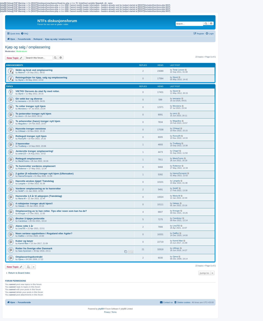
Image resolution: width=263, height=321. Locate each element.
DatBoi (21, 236)
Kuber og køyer (24, 241)
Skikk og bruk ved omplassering (34, 70)
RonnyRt (22, 138)
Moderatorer (21, 51)
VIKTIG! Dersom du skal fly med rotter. (38, 91)
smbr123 (22, 153)
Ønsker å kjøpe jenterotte (30, 218)
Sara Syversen (24, 251)
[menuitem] (24, 33)
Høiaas (21, 206)
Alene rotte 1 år (24, 226)
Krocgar (21, 213)
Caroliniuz (22, 221)
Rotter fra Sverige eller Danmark (34, 248)
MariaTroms (23, 161)
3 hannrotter (23, 143)
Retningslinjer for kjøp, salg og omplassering (41, 77)
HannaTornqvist (25, 176)
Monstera (22, 109)
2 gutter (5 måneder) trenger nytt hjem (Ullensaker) (44, 173)
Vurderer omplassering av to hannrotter (38, 188)
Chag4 (176, 151)
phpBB (101, 309)
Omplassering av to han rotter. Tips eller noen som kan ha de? (51, 211)
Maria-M (22, 198)
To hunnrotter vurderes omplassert (36, 166)
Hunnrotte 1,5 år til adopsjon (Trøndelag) (39, 196)
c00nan (176, 248)
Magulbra (22, 124)
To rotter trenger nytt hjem (31, 106)
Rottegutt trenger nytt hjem (31, 136)
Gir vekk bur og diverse (29, 98)
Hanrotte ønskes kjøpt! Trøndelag (35, 181)
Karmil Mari (23, 243)
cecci (20, 116)
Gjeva (21, 259)
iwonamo (22, 101)
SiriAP (21, 191)
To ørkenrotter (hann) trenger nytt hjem (38, 121)
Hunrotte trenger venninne (31, 128)
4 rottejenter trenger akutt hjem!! (34, 203)
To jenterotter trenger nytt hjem (33, 113)
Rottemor (22, 168)
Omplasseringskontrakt (29, 256)
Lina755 (21, 228)
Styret (21, 80)
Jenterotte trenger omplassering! (34, 151)
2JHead (21, 131)
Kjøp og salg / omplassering (27, 47)
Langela (21, 183)
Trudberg (22, 146)
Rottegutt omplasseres (29, 158)
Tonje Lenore (178, 70)
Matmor (21, 72)
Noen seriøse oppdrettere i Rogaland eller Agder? (44, 233)
